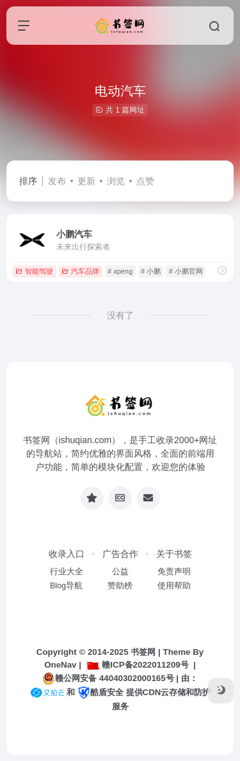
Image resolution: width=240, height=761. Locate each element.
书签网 (143, 652)
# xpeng (120, 271)
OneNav (60, 665)
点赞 (145, 181)
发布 (57, 181)
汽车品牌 (80, 271)
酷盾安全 (100, 692)
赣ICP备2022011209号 (137, 665)
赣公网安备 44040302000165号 (107, 678)
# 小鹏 (151, 271)
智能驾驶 (34, 271)
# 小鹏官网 (186, 271)
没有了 (120, 315)
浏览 (116, 181)
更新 (86, 181)
